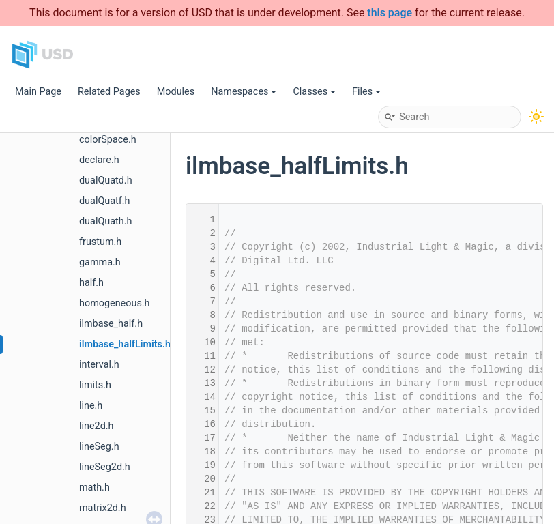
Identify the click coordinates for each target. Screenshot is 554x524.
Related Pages (109, 92)
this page (389, 12)
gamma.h (100, 262)
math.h (94, 487)
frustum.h (100, 242)
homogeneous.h (114, 303)
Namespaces (243, 92)
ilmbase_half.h (111, 324)
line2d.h (96, 426)
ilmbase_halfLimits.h (125, 344)
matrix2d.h (102, 508)
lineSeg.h (99, 446)
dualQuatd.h (105, 180)
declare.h (99, 160)
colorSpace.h (107, 139)
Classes (314, 92)
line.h (90, 405)
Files (366, 92)
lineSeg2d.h (104, 467)
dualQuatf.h (104, 201)
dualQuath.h (105, 221)
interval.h (99, 364)
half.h (91, 283)
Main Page (38, 92)
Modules (175, 92)
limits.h (95, 385)
